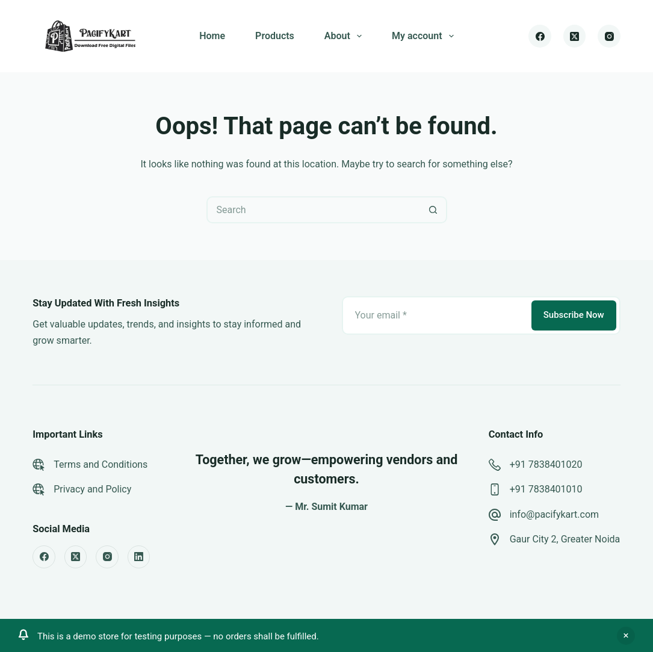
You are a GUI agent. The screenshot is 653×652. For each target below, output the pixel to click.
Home (212, 36)
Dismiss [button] (626, 636)
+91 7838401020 (546, 464)
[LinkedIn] (139, 556)
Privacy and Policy (92, 489)
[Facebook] (539, 36)
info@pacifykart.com (554, 514)
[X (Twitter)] (574, 36)
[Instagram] (609, 36)
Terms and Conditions (100, 464)
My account (425, 36)
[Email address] (435, 315)
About (345, 36)
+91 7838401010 (546, 489)
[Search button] (433, 209)
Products (274, 36)
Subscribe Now (573, 314)
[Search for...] (313, 209)
